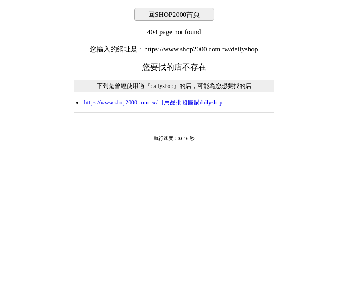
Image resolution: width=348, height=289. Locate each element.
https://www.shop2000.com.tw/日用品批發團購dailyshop (153, 102)
